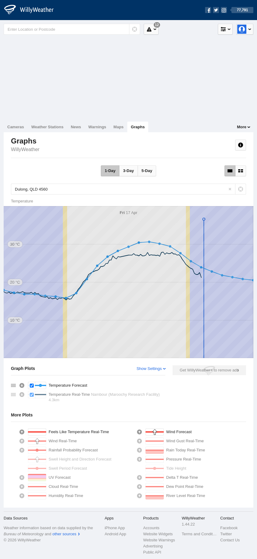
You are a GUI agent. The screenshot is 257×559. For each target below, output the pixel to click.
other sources (64, 534)
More (241, 127)
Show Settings (149, 368)
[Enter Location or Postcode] (72, 29)
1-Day (110, 170)
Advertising (153, 546)
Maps (119, 127)
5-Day (147, 170)
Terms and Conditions (199, 534)
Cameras (15, 127)
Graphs (138, 127)
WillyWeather (25, 149)
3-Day (128, 170)
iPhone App (115, 528)
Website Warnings (159, 540)
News (76, 127)
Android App (115, 534)
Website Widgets (158, 534)
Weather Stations (47, 127)
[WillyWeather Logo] (32, 10)
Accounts (151, 528)
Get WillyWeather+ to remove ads (209, 370)
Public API (152, 552)
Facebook (229, 528)
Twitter (226, 534)
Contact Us (230, 540)
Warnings (97, 127)
